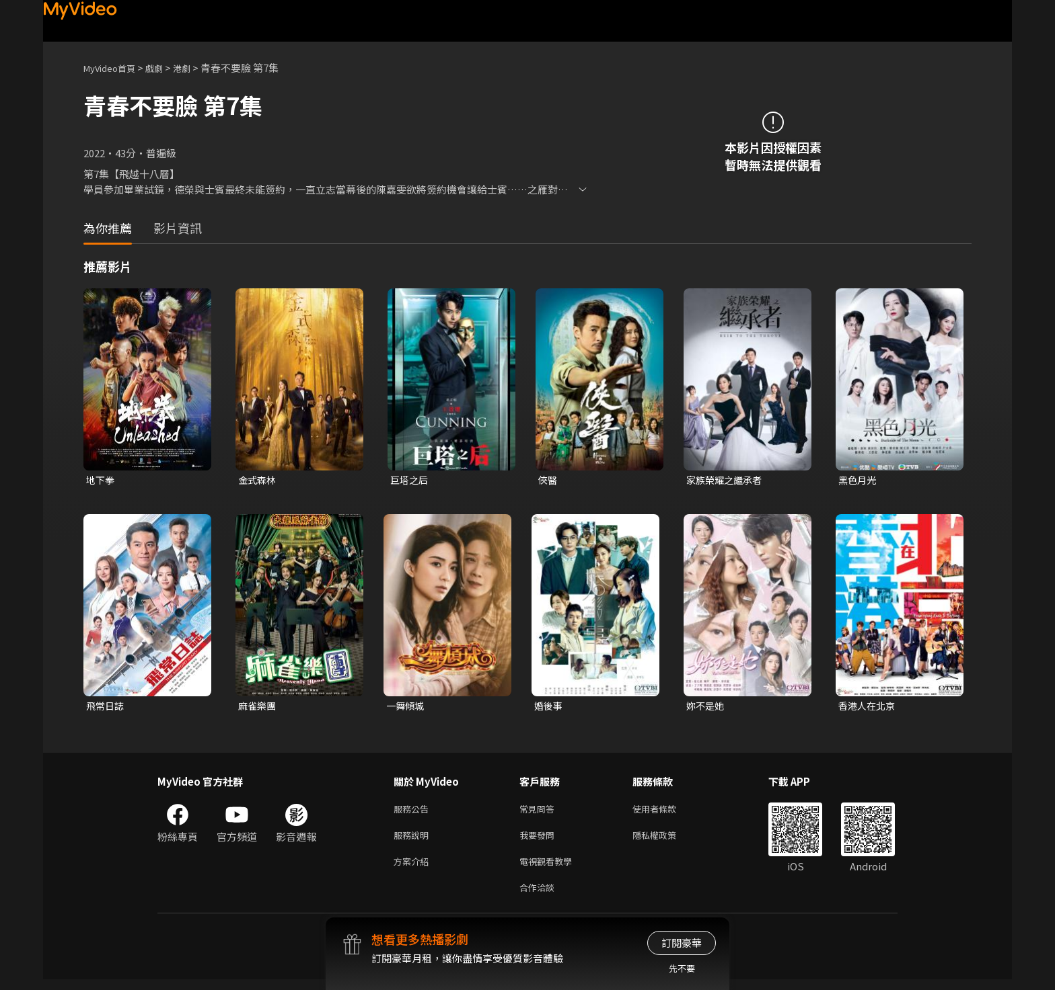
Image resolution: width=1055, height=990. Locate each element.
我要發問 (539, 840)
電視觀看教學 (549, 869)
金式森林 (258, 480)
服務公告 (414, 812)
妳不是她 (706, 707)
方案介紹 (414, 869)
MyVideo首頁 (114, 67)
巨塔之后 (410, 480)
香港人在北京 (868, 707)
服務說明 (414, 840)
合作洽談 (539, 897)
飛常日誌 (106, 707)
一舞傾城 (406, 707)
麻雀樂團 (258, 707)
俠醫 (548, 480)
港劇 (195, 67)
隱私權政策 (666, 840)
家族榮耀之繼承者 (726, 480)
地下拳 (101, 480)
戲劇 (165, 67)
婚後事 (549, 707)
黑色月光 (858, 480)
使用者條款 (666, 812)
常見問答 (539, 812)
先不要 (682, 968)
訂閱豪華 (681, 943)
